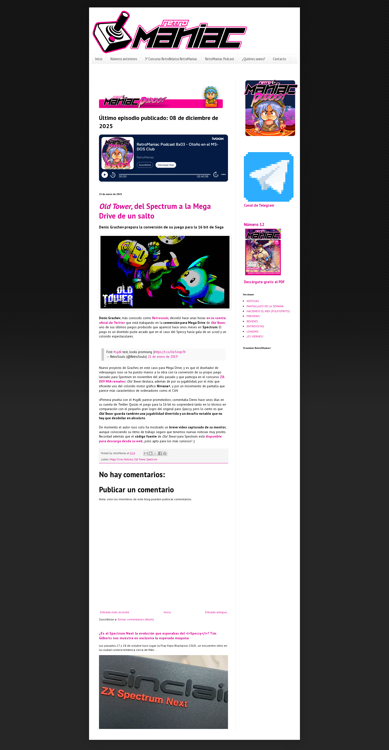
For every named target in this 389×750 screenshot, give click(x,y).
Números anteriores (123, 58)
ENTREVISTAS (255, 326)
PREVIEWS (253, 316)
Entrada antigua (216, 612)
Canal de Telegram (259, 205)
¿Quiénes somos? (253, 58)
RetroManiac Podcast (219, 58)
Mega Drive (116, 459)
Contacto (279, 58)
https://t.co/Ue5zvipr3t (170, 352)
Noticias (128, 459)
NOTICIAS (253, 301)
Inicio (98, 58)
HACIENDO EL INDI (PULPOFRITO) (268, 311)
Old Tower (218, 323)
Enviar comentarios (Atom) (136, 619)
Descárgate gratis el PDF (264, 281)
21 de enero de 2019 (162, 357)
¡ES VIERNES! (255, 336)
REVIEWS (252, 321)
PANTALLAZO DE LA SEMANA (265, 306)
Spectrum (151, 459)
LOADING (253, 331)
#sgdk (117, 352)
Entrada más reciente (114, 612)
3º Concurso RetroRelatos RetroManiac (171, 58)
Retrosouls (160, 318)
